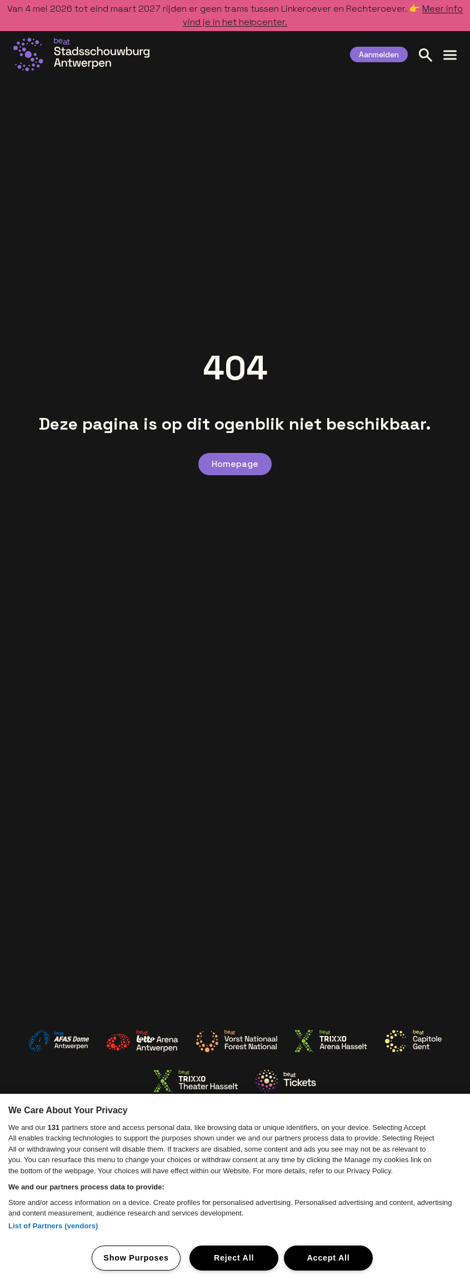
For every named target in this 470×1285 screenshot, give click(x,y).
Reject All (234, 1257)
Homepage (235, 464)
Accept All (328, 1257)
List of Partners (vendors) (53, 1226)
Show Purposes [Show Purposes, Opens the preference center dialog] (135, 1257)
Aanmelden (379, 54)
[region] (235, 1189)
